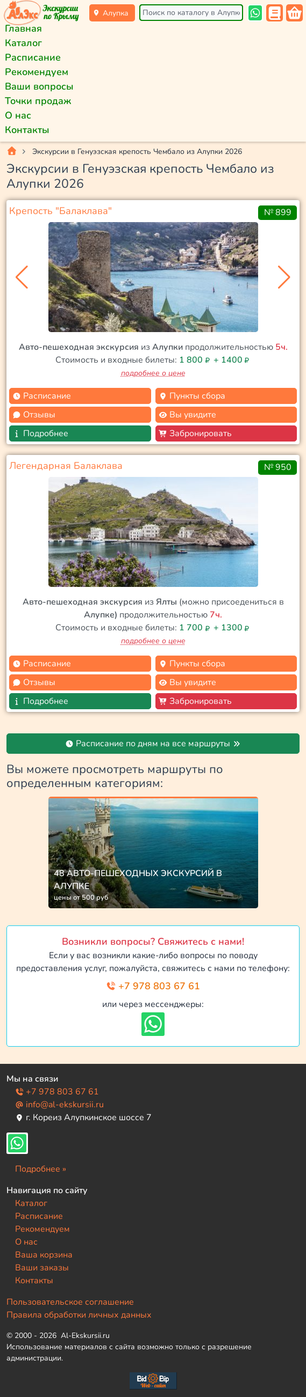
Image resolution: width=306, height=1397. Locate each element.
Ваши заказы (42, 1268)
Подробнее (40, 433)
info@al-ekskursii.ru (59, 1105)
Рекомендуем (36, 71)
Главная (23, 28)
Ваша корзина (44, 1255)
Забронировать (195, 433)
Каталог (23, 42)
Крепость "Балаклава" (60, 210)
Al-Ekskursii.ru (85, 1335)
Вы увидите (187, 415)
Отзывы (33, 415)
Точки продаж (38, 100)
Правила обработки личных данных (79, 1315)
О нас (18, 115)
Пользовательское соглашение (70, 1302)
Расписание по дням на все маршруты (153, 743)
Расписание (33, 57)
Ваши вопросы (39, 86)
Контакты (27, 129)
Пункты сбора (192, 396)
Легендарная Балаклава (66, 465)
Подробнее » (40, 1169)
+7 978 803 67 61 (153, 986)
